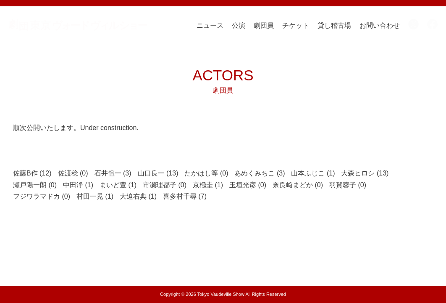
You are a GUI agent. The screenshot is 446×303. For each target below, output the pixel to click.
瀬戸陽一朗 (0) (35, 185)
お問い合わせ (379, 25)
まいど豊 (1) (118, 185)
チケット (295, 25)
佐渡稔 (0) (73, 173)
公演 (238, 25)
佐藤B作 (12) (32, 173)
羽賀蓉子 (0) (347, 185)
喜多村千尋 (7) (185, 196)
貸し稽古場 (334, 25)
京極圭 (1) (208, 185)
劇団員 (264, 25)
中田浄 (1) (78, 185)
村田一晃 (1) (94, 196)
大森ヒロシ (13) (364, 173)
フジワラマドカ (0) (41, 196)
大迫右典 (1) (138, 196)
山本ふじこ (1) (313, 173)
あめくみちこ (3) (259, 173)
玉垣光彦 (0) (247, 185)
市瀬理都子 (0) (164, 185)
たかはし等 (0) (206, 173)
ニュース (210, 25)
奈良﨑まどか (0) (298, 185)
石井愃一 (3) (112, 173)
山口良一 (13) (158, 173)
